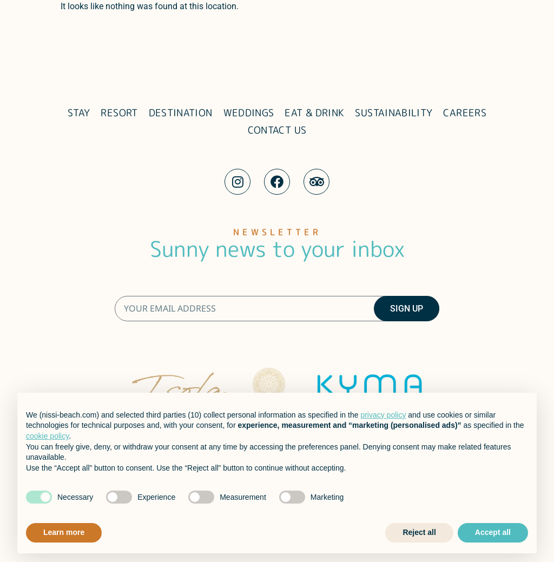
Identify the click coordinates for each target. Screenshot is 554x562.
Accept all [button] (493, 532)
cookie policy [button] (47, 436)
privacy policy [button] (383, 415)
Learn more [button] (63, 532)
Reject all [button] (419, 532)
